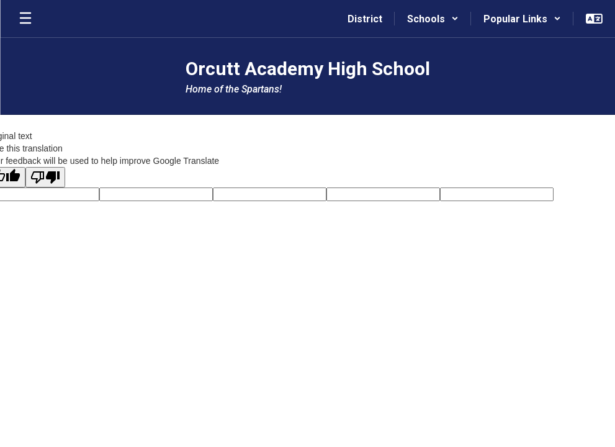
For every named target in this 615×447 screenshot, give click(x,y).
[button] (433, 18)
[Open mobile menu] (25, 18)
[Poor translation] (45, 177)
